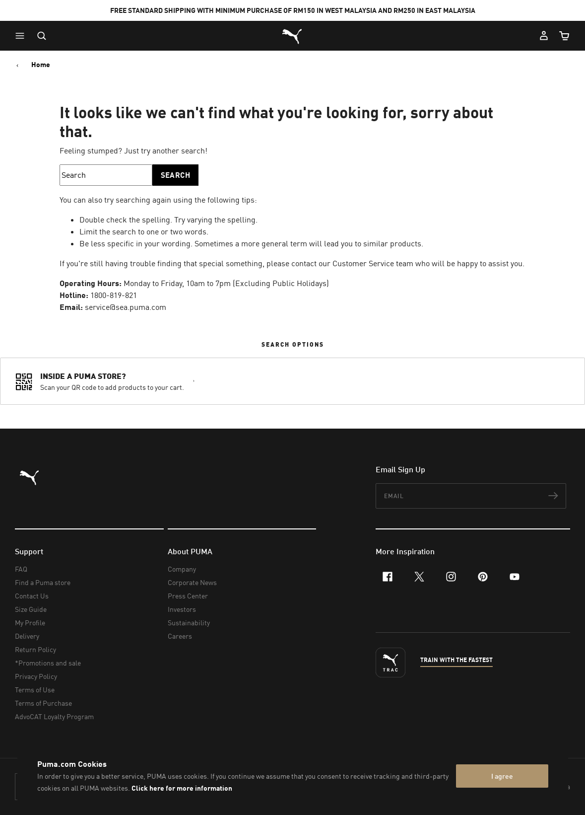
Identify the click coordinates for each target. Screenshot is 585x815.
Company (182, 569)
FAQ (21, 569)
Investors (182, 609)
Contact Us (32, 596)
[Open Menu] (22, 36)
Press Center (188, 596)
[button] (22, 36)
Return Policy (35, 649)
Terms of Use (35, 689)
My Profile (30, 622)
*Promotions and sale (48, 663)
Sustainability (189, 622)
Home (40, 65)
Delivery (27, 636)
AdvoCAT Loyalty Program (54, 716)
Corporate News (192, 582)
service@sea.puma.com (125, 307)
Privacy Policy (36, 676)
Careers (180, 636)
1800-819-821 (113, 295)
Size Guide (31, 609)
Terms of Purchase (43, 703)
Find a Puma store (42, 582)
